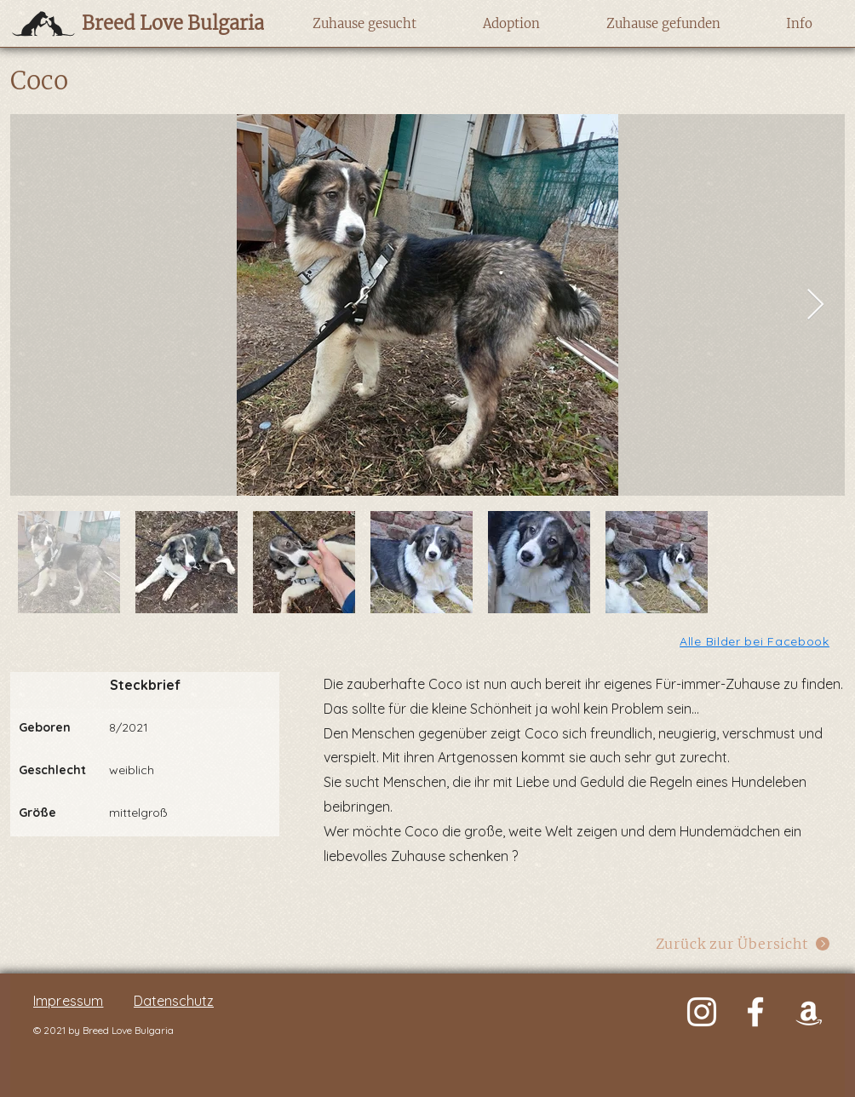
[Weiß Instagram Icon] (701, 1011)
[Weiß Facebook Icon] (755, 1011)
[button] (364, 23)
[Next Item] (815, 305)
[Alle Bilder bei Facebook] (756, 641)
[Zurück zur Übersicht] (743, 943)
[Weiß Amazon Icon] (809, 1011)
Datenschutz (174, 1000)
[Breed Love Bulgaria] (156, 23)
